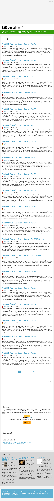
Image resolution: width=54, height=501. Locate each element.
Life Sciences (5, 31)
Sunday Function (41, 457)
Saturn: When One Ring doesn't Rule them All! (27, 458)
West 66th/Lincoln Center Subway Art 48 (19, 44)
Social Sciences (31, 31)
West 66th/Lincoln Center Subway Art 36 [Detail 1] (23, 255)
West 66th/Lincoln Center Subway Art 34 (19, 304)
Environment (23, 31)
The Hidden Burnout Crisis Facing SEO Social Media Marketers (17, 442)
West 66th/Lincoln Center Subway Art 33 (19, 320)
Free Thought (28, 32)
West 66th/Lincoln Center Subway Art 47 (19, 60)
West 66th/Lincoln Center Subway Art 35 (19, 288)
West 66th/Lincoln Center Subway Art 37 (19, 223)
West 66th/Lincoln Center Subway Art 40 (19, 174)
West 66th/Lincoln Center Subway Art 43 (19, 125)
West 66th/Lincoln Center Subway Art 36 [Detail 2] (23, 239)
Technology (20, 32)
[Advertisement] (27, 12)
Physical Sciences (14, 31)
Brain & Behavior (11, 32)
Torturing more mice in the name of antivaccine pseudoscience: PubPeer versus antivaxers (9, 459)
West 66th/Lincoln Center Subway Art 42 (19, 141)
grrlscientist (6, 46)
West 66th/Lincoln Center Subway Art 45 (19, 93)
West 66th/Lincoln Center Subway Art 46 (19, 76)
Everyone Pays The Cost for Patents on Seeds (13, 443)
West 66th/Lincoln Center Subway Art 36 (19, 272)
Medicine (4, 32)
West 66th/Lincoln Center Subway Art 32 (19, 337)
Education (39, 31)
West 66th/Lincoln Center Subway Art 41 (19, 158)
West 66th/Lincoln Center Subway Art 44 (19, 109)
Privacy (23, 491)
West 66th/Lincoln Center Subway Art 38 (19, 207)
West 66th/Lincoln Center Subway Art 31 (19, 353)
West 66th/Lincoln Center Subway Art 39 (19, 190)
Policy (44, 31)
